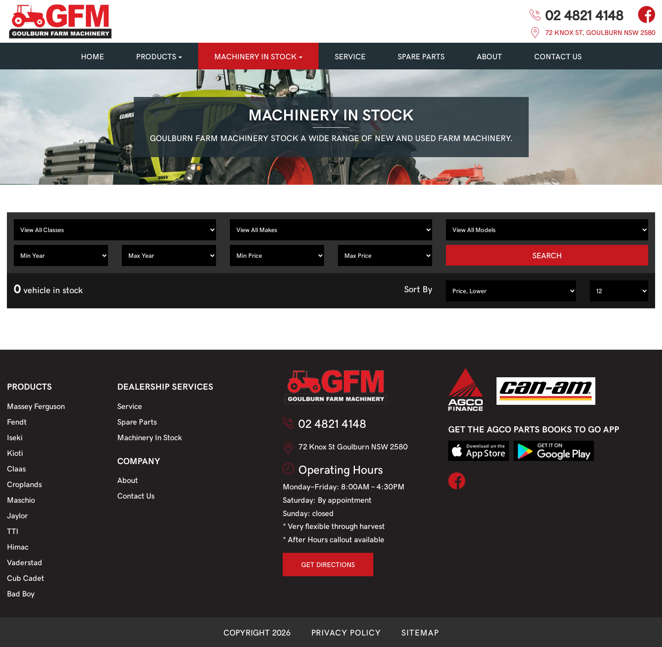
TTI (12, 530)
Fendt (17, 421)
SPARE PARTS (421, 56)
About (489, 56)
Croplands (24, 483)
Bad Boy (20, 593)
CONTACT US (558, 56)
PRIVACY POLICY (346, 632)
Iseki (15, 437)
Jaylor (17, 515)
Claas (16, 468)
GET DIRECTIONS (328, 564)
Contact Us (135, 495)
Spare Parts (137, 421)
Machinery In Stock (149, 437)
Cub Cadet (25, 577)
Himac (18, 546)
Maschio (21, 499)
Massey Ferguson (36, 405)
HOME (92, 56)
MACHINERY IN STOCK (258, 56)
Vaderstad (24, 562)
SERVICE (350, 56)
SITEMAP (420, 632)
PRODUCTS (159, 56)
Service (129, 405)
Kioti (15, 452)
